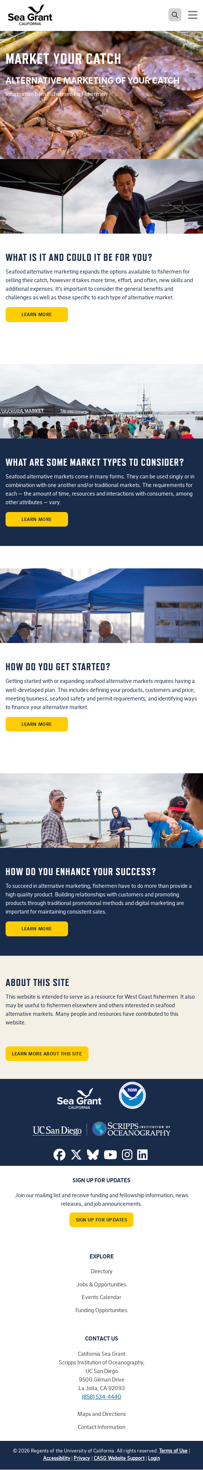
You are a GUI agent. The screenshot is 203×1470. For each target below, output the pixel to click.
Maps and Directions (101, 1413)
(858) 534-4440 (101, 1396)
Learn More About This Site (47, 1054)
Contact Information (101, 1426)
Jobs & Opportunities (101, 1284)
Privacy (82, 1458)
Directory (102, 1271)
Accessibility (56, 1458)
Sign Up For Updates (102, 1220)
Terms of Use (173, 1450)
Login (154, 1458)
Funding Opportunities (101, 1310)
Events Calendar (101, 1297)
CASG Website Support (119, 1458)
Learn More (37, 314)
